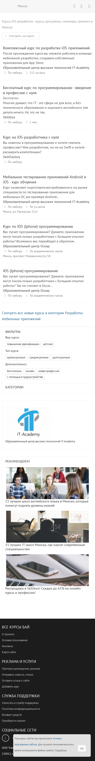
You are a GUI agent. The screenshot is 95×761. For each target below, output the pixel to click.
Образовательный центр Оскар (26, 246)
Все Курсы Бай (15, 627)
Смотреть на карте (19, 36)
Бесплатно (11, 98)
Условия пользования (14, 640)
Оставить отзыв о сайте (16, 680)
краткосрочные (16, 357)
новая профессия (48, 371)
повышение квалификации (23, 344)
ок (81, 748)
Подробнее (61, 750)
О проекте (8, 634)
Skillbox (9, 117)
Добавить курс (10, 686)
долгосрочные (61, 357)
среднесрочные (39, 357)
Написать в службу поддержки (20, 703)
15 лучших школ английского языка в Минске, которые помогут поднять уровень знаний (47, 487)
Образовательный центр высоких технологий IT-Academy (46, 67)
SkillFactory (11, 157)
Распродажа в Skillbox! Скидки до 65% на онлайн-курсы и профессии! (47, 574)
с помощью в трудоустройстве (25, 377)
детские (48, 344)
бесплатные (14, 371)
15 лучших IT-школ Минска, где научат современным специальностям (47, 531)
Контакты (7, 646)
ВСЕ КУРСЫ (6, 6)
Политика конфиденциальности (21, 709)
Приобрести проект (14, 721)
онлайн (30, 371)
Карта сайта (9, 652)
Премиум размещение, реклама (21, 668)
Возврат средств (12, 715)
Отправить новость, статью (17, 674)
